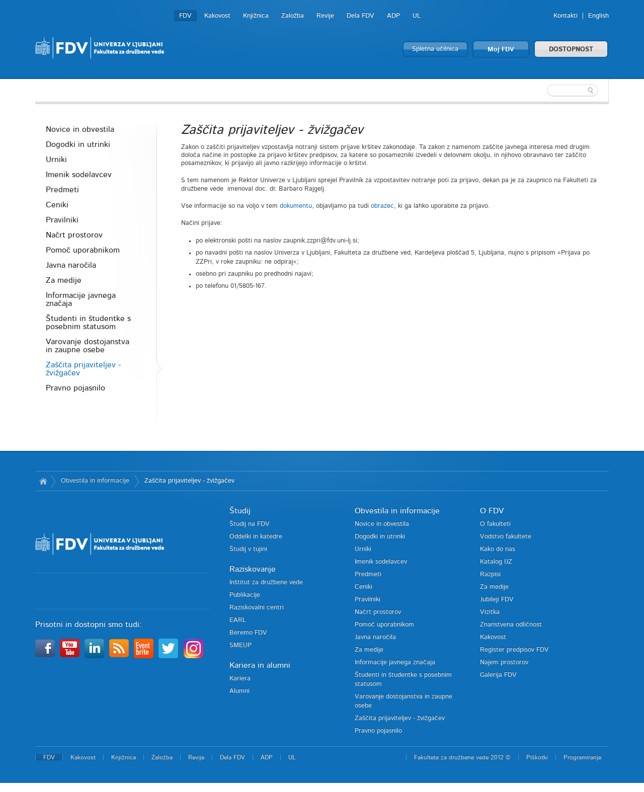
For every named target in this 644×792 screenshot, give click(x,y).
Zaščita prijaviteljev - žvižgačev (83, 369)
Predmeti (62, 190)
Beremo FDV (248, 632)
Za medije (64, 280)
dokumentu (296, 206)
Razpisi (490, 574)
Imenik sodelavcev (79, 175)
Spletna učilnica (435, 49)
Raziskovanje (252, 569)
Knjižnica (256, 16)
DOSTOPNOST (571, 49)
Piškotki (537, 757)
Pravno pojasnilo (75, 388)
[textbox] (543, 91)
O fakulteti (495, 524)
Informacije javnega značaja (81, 299)
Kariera (240, 678)
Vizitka (490, 612)
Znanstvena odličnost (511, 624)
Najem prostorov (504, 662)
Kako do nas (497, 549)
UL (417, 16)
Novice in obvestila (80, 129)
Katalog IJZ (496, 562)
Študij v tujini (248, 549)
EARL (237, 620)
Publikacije (244, 595)
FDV (185, 16)
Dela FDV (360, 16)
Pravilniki (62, 220)
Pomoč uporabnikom (83, 250)
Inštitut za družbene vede (266, 582)
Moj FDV (501, 49)
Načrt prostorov (74, 235)
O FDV (492, 511)
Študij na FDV (249, 524)
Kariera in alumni (259, 665)
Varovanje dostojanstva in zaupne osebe (87, 346)
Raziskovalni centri (256, 607)
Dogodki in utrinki (78, 144)
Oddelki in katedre (255, 536)
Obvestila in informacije (95, 481)
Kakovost (217, 16)
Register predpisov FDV (514, 650)
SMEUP (240, 645)
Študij (240, 511)
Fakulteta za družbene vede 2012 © (462, 757)
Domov (43, 481)
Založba (292, 16)
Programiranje (582, 757)
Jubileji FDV (497, 599)
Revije (325, 16)
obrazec (382, 206)
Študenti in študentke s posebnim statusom (88, 322)
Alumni (239, 691)
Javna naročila (71, 265)
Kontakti (565, 16)
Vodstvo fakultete (505, 536)
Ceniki (57, 205)
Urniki (56, 159)
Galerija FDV (498, 675)
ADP (393, 16)
